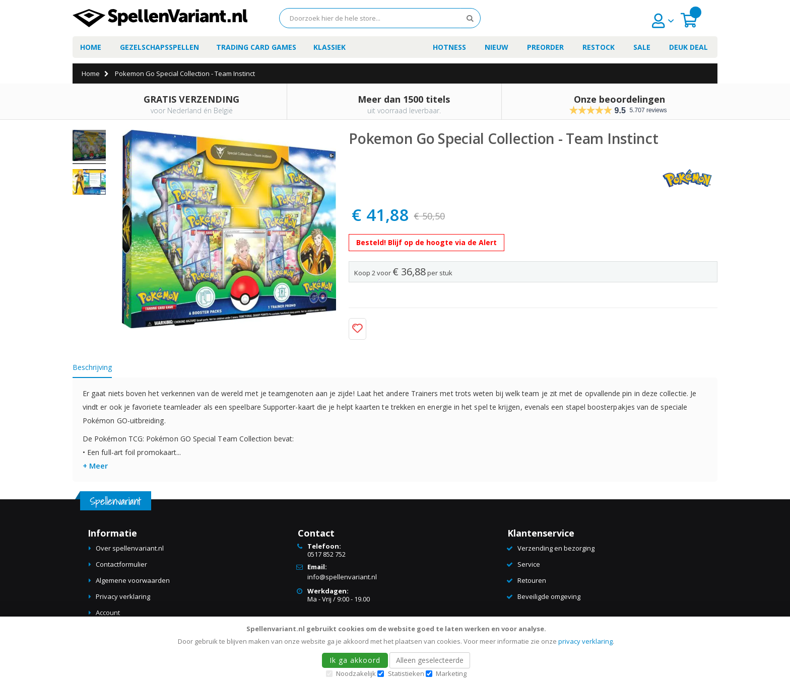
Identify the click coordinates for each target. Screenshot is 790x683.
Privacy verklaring (123, 596)
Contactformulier (121, 564)
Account (108, 612)
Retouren (531, 580)
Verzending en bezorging (556, 548)
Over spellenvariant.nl (130, 548)
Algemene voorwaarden (133, 580)
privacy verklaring (585, 641)
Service (528, 564)
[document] (396, 650)
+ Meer (95, 466)
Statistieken (406, 673)
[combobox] (380, 18)
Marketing (451, 673)
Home (91, 73)
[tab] (100, 369)
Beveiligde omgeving (548, 596)
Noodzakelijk (356, 673)
